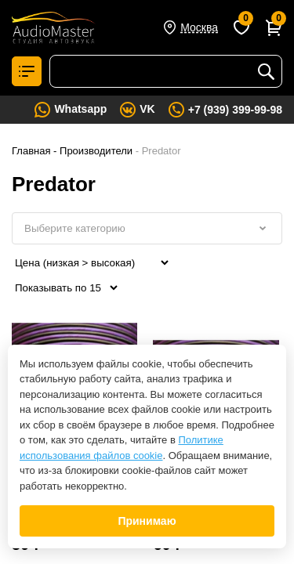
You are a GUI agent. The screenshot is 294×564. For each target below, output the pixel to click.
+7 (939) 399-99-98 (235, 109)
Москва (199, 27)
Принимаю (147, 521)
